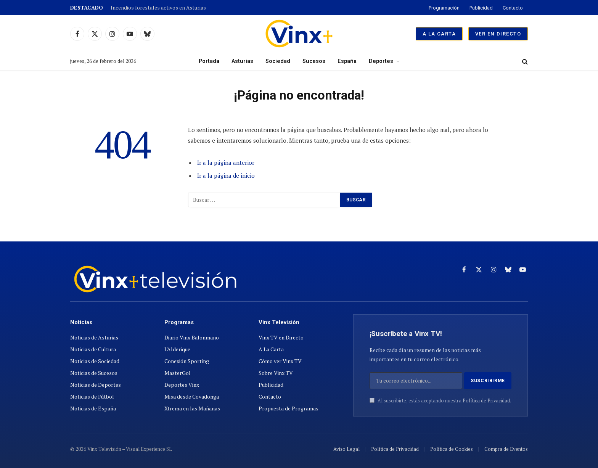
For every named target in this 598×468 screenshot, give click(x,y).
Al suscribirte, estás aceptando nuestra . (440, 400)
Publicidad (481, 8)
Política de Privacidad (486, 400)
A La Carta (439, 34)
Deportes (381, 61)
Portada (209, 61)
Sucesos (313, 61)
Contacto (513, 8)
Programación (444, 8)
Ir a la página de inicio (226, 175)
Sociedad (277, 61)
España (347, 61)
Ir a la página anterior (225, 162)
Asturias (242, 61)
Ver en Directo (498, 34)
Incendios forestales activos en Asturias (158, 8)
